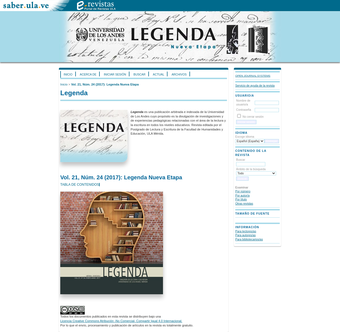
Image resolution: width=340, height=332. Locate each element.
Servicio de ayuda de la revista (255, 85)
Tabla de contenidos (79, 185)
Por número (242, 191)
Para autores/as (245, 235)
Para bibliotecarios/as (249, 239)
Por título (241, 199)
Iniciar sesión (115, 74)
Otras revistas (244, 203)
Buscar (139, 74)
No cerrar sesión (253, 116)
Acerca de (88, 74)
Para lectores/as (245, 231)
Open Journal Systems (252, 75)
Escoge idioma (244, 136)
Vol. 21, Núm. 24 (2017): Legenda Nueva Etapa (105, 84)
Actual (158, 74)
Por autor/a (242, 195)
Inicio (68, 74)
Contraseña (243, 109)
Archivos (179, 74)
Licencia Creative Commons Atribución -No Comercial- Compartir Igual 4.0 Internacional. (121, 321)
